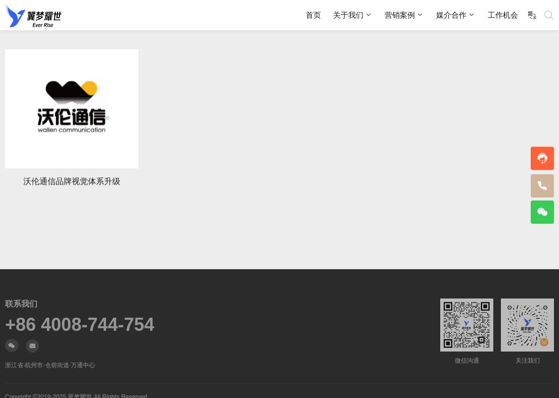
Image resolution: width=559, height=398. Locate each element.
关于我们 (348, 15)
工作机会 (503, 15)
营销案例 (400, 15)
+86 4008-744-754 (79, 325)
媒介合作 (451, 15)
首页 (313, 15)
